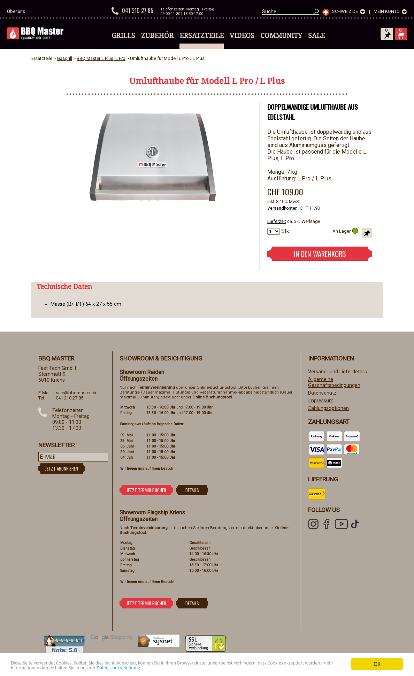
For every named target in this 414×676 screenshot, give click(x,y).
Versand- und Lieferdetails (337, 372)
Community (281, 35)
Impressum (321, 401)
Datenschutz (322, 393)
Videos (242, 35)
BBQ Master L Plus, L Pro (101, 58)
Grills (123, 35)
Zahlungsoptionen (328, 408)
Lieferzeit (276, 221)
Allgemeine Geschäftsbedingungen (334, 382)
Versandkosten (282, 208)
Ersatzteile (201, 35)
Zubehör (157, 35)
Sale (316, 35)
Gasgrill (64, 58)
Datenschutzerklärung (202, 667)
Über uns (16, 11)
